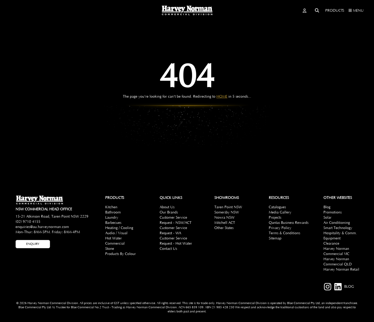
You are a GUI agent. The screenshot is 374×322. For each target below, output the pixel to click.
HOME (221, 97)
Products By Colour (120, 254)
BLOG (349, 287)
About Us (167, 207)
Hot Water (113, 238)
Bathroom (113, 212)
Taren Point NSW (228, 207)
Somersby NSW (226, 212)
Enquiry (32, 244)
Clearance (331, 244)
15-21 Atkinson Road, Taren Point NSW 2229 (52, 216)
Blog (326, 207)
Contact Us (168, 249)
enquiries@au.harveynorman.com (42, 227)
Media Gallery (280, 212)
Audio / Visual (116, 233)
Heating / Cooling (119, 228)
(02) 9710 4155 (28, 222)
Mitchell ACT (224, 223)
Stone (109, 249)
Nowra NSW (224, 218)
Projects (275, 218)
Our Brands (169, 212)
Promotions (332, 212)
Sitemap (275, 238)
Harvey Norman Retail (341, 269)
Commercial (115, 244)
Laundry (111, 218)
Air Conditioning (336, 223)
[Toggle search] (317, 10)
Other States (224, 228)
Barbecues (113, 223)
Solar (327, 218)
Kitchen (111, 207)
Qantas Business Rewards (288, 223)
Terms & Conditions (284, 233)
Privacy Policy (280, 228)
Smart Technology (337, 228)
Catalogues (277, 207)
